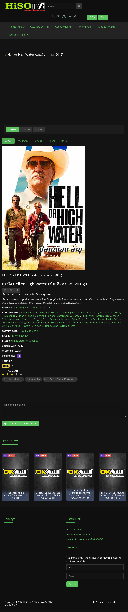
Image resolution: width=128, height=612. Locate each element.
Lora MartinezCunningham (16, 322)
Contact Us (113, 602)
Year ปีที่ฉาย (86, 26)
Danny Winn (51, 325)
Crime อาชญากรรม (21, 307)
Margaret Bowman (76, 322)
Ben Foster (52, 312)
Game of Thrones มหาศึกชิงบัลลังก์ (85, 539)
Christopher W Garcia (68, 315)
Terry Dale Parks (95, 319)
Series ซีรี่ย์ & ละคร (19, 34)
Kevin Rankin (9, 315)
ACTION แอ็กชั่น (74, 529)
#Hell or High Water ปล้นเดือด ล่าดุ (60, 379)
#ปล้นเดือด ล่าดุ (33, 379)
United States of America (24, 340)
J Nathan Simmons (99, 322)
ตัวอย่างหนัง (23, 140)
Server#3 (38, 129)
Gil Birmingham (68, 312)
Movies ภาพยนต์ (106, 26)
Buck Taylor (88, 315)
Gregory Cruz (40, 319)
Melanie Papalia (26, 315)
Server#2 (25, 129)
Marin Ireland (85, 312)
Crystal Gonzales (11, 325)
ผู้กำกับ (52, 140)
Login (92, 17)
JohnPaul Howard (45, 315)
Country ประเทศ (64, 26)
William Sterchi (68, 325)
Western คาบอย (41, 307)
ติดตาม (72, 584)
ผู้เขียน (64, 140)
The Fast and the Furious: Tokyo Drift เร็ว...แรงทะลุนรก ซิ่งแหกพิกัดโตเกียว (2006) (80, 494)
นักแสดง (39, 140)
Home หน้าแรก (17, 26)
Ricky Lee (116, 322)
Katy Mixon (100, 312)
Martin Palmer (113, 319)
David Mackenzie (29, 330)
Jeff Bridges (25, 312)
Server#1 (12, 129)
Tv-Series (98, 602)
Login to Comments (19, 423)
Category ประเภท (40, 26)
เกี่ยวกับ (8, 140)
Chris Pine (38, 312)
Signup (103, 17)
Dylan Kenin (77, 319)
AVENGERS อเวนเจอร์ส (78, 534)
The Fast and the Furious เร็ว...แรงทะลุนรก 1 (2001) (16, 495)
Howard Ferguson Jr (32, 325)
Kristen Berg (102, 315)
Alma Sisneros (23, 319)
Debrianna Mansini (59, 319)
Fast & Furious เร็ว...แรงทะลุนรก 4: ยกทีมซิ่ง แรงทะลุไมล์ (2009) (112, 495)
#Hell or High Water (13, 379)
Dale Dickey (114, 312)
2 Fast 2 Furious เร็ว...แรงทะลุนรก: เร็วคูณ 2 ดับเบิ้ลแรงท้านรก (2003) (48, 495)
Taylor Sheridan (56, 322)
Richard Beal (39, 322)
